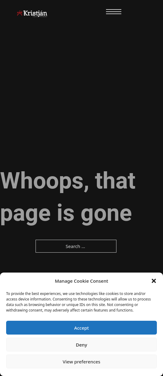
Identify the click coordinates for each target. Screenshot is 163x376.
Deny (81, 345)
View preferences (81, 362)
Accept (81, 328)
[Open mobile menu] (113, 11)
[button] (154, 281)
